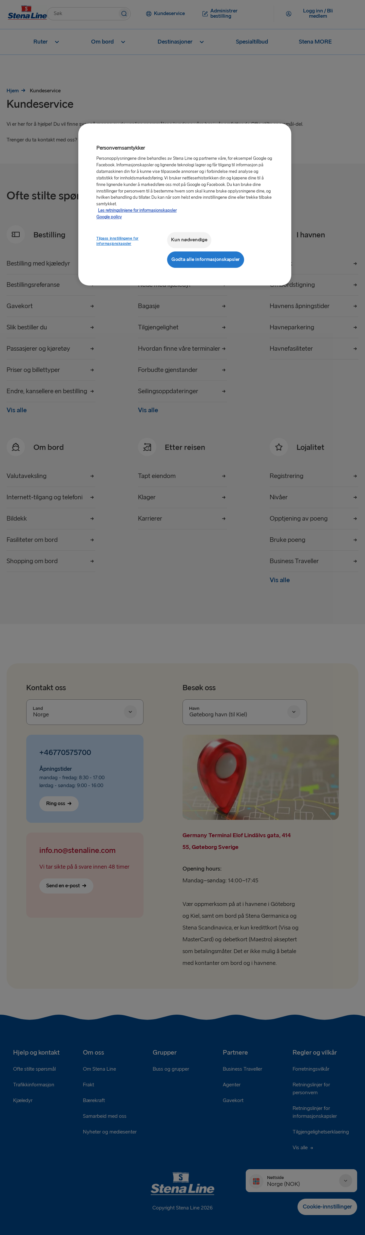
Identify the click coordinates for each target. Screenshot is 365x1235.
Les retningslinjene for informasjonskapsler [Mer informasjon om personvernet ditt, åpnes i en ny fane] (137, 210)
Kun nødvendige (189, 240)
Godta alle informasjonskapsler (205, 259)
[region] (184, 204)
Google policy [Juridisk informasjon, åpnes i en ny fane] (109, 217)
